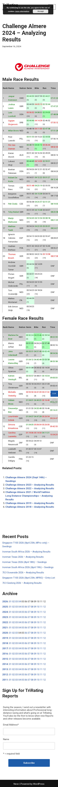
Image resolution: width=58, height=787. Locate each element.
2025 (5, 606)
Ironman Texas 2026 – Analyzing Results (23, 557)
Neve (16, 784)
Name (6, 739)
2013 (5, 669)
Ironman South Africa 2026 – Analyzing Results (26, 551)
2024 (5, 612)
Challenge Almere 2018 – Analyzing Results (29, 506)
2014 (5, 664)
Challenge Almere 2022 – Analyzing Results (29, 488)
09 (35, 606)
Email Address (11, 724)
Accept (40, 11)
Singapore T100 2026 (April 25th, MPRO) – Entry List (28, 577)
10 (38, 606)
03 (16, 601)
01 (10, 601)
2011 (5, 679)
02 (13, 601)
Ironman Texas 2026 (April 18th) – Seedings (24, 562)
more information (22, 11)
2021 (5, 627)
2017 (5, 648)
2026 (5, 601)
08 (32, 606)
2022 (5, 622)
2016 (5, 653)
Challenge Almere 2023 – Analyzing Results (29, 484)
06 (26, 606)
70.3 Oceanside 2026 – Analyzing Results (23, 572)
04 (19, 601)
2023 (5, 617)
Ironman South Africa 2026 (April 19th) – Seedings (28, 567)
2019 (5, 638)
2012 (5, 674)
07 (29, 606)
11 (41, 606)
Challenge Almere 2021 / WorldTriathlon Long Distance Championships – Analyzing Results (29, 496)
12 (44, 606)
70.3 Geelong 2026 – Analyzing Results (22, 583)
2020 (5, 632)
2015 (5, 659)
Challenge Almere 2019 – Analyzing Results (29, 503)
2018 (5, 643)
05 (22, 606)
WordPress (38, 784)
